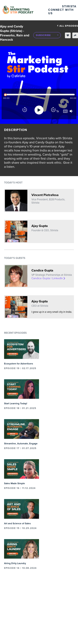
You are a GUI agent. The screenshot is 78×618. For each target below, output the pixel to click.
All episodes (67, 25)
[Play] (39, 110)
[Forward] (53, 110)
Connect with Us (61, 11)
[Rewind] (24, 110)
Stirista (69, 6)
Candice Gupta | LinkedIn (48, 278)
